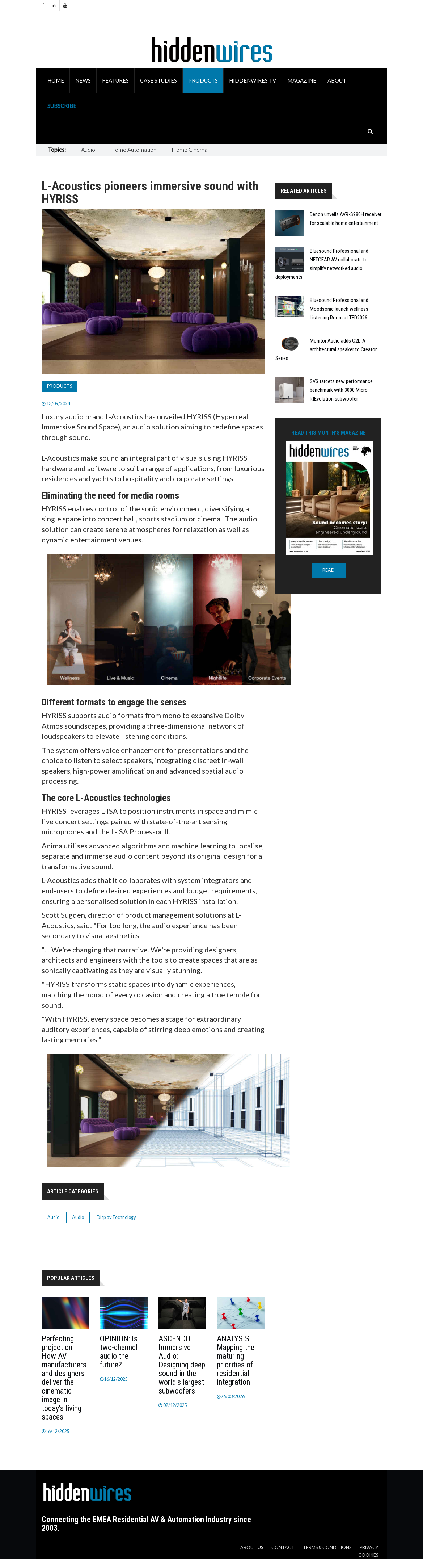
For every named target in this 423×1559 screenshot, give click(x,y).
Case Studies (158, 80)
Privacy (369, 1547)
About (336, 80)
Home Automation (133, 149)
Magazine (301, 80)
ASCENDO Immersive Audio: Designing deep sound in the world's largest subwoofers (181, 1364)
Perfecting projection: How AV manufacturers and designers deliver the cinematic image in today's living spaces (64, 1377)
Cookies (368, 1555)
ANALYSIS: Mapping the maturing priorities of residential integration (235, 1360)
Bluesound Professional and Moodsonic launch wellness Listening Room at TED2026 (339, 309)
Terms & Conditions (327, 1547)
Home (55, 80)
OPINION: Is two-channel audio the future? (119, 1351)
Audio (88, 149)
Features (115, 80)
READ (328, 570)
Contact (283, 1547)
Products (203, 80)
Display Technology (116, 1217)
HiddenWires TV (252, 80)
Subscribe (61, 105)
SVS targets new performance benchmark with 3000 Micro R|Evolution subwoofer (341, 390)
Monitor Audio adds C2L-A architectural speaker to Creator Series (326, 349)
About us (251, 1547)
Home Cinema (189, 149)
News (83, 80)
